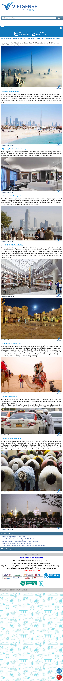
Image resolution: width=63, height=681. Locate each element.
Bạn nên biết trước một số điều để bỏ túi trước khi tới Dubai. (20, 541)
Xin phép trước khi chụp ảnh (12, 196)
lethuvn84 (20, 34)
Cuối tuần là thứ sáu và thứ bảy (13, 245)
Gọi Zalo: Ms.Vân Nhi (33, 33)
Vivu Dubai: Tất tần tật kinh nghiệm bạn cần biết (16, 543)
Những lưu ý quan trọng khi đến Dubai (13, 536)
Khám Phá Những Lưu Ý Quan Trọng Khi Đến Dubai (18, 539)
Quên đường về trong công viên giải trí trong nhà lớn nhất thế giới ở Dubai (24, 545)
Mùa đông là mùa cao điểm (10, 91)
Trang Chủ (24, 6)
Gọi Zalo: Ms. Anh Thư (16, 33)
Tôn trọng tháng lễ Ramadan (12, 438)
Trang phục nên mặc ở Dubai (11, 343)
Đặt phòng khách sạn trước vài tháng (14, 149)
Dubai (9, 94)
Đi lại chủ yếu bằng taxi (10, 396)
